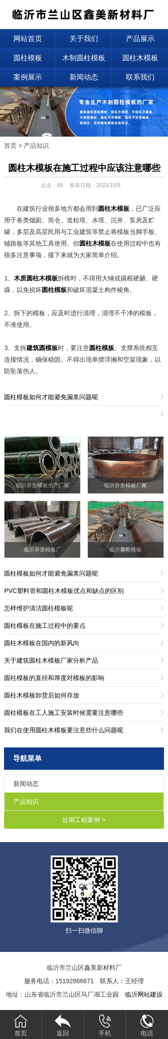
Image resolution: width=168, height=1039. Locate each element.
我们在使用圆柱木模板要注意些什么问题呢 (63, 730)
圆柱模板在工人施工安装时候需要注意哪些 (63, 712)
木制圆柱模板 (83, 58)
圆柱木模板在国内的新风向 (41, 643)
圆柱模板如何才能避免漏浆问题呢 (51, 397)
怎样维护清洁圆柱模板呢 (38, 608)
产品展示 (140, 38)
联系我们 (140, 77)
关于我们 (83, 38)
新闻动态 (83, 77)
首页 (10, 145)
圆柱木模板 (140, 58)
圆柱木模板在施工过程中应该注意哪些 (84, 168)
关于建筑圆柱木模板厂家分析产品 (51, 660)
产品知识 (36, 145)
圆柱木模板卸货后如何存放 (41, 695)
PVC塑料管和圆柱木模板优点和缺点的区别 (64, 590)
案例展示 (27, 77)
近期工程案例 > (83, 819)
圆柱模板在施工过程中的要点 (45, 625)
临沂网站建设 (144, 994)
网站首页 (27, 38)
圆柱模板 (27, 58)
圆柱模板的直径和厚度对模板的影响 (54, 677)
